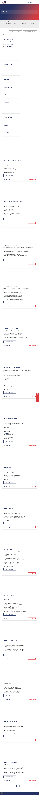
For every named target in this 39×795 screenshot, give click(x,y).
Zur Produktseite (9, 175)
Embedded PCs (9, 44)
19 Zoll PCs (8, 41)
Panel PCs (8, 49)
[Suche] (28, 2)
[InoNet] (4, 2)
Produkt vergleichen (32, 179)
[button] (2, 793)
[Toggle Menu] (36, 2)
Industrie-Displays (9, 46)
